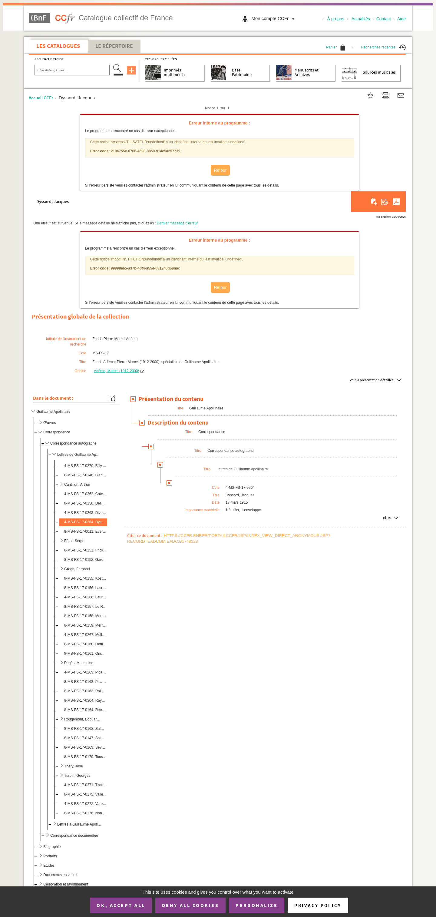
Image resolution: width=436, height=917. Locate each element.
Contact (383, 18)
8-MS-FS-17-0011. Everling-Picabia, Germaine (85, 531)
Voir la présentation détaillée (372, 380)
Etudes (48, 865)
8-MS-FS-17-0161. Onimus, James (85, 653)
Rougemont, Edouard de (83, 719)
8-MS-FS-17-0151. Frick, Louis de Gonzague (85, 550)
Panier (335, 47)
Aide (401, 18)
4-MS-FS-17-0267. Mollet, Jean (85, 635)
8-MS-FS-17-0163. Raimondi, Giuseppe (85, 691)
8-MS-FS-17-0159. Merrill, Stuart (85, 625)
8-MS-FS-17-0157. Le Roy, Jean (85, 606)
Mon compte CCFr (274, 18)
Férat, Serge (74, 541)
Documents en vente (60, 875)
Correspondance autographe (73, 443)
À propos (335, 18)
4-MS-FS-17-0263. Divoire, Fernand (85, 513)
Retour (220, 170)
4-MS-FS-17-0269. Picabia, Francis (85, 672)
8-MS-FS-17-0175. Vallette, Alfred (85, 794)
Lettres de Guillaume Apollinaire (79, 454)
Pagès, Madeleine (78, 663)
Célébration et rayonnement (65, 884)
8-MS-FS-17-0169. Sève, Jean (85, 747)
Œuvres (49, 423)
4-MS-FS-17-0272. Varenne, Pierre (85, 804)
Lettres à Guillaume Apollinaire (79, 824)
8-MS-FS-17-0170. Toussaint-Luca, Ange (85, 757)
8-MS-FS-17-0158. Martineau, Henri (85, 616)
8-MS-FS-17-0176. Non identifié (85, 813)
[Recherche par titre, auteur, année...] (72, 70)
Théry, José (73, 766)
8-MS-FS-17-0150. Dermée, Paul (85, 503)
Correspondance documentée (74, 835)
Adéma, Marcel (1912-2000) (116, 371)
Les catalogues (58, 45)
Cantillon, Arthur (77, 484)
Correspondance (56, 432)
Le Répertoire (114, 46)
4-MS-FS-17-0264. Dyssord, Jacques (85, 522)
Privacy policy (317, 905)
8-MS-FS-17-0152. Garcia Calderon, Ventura (85, 560)
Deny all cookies (190, 905)
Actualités (361, 18)
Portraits (50, 856)
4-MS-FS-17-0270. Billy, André (85, 466)
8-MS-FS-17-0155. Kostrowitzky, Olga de (85, 578)
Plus (387, 518)
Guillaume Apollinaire (53, 411)
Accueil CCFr (41, 98)
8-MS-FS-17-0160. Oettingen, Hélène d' (85, 644)
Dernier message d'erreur (177, 223)
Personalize (257, 905)
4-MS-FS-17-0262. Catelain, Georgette (85, 494)
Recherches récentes (383, 47)
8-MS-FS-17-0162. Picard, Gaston (85, 682)
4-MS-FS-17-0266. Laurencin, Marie (85, 597)
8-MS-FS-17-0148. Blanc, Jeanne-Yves (85, 475)
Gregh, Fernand (77, 569)
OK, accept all (121, 905)
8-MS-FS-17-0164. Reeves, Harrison (85, 710)
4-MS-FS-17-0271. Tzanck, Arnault (85, 785)
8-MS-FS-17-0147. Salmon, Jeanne (85, 738)
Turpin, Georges (77, 775)
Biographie (52, 847)
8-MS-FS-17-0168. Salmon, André (85, 729)
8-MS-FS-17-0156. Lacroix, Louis (85, 588)
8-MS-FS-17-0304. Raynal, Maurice (85, 700)
